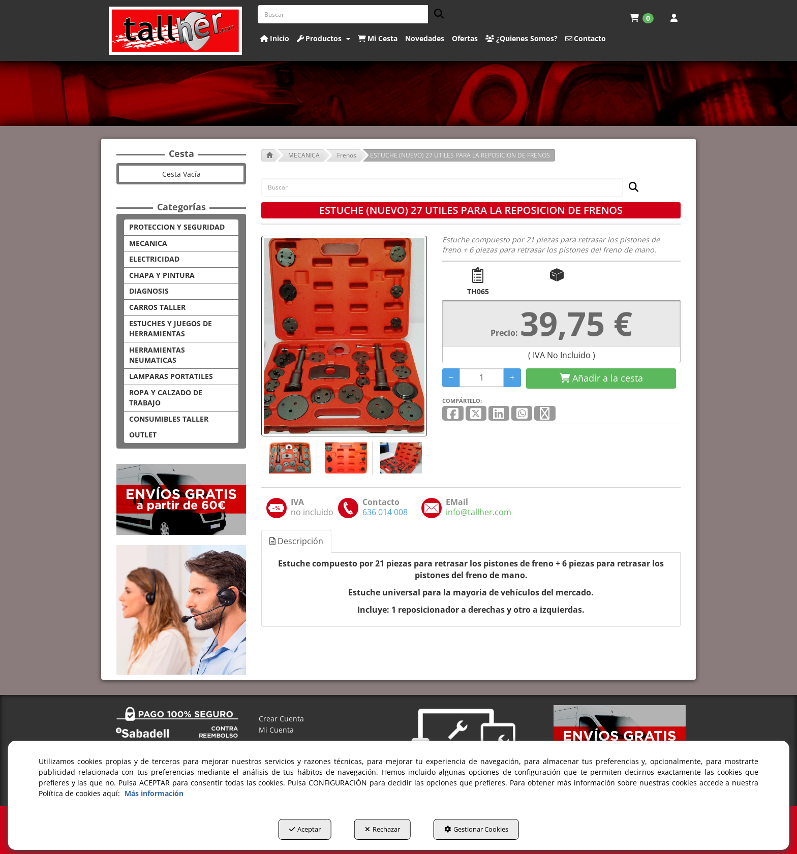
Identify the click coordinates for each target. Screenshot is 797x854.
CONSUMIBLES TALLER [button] (168, 419)
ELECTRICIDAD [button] (154, 259)
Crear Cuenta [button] (281, 718)
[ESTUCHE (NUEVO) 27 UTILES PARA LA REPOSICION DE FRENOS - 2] (344, 458)
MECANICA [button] (148, 243)
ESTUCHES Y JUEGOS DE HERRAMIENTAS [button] (170, 329)
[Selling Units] (481, 377)
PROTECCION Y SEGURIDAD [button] (177, 227)
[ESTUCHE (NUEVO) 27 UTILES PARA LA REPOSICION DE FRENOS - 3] (400, 458)
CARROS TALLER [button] (157, 307)
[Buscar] (435, 14)
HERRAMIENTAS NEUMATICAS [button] (157, 355)
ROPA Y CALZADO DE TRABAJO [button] (165, 398)
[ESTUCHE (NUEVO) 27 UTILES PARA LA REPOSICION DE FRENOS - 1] (289, 458)
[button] (175, 31)
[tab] (296, 541)
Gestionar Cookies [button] (476, 829)
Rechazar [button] (382, 829)
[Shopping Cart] (601, 378)
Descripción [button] (296, 541)
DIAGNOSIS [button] (149, 291)
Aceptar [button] (305, 829)
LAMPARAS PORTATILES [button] (171, 376)
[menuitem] (641, 17)
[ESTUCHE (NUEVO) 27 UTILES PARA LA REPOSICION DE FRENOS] (344, 336)
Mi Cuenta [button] (276, 730)
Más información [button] (154, 793)
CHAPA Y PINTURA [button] (162, 275)
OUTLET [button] (143, 434)
